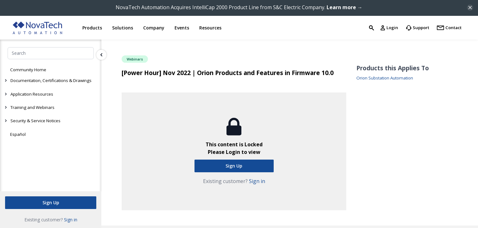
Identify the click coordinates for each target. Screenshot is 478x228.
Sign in (70, 220)
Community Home (28, 70)
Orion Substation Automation (384, 78)
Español (18, 134)
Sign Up (50, 203)
